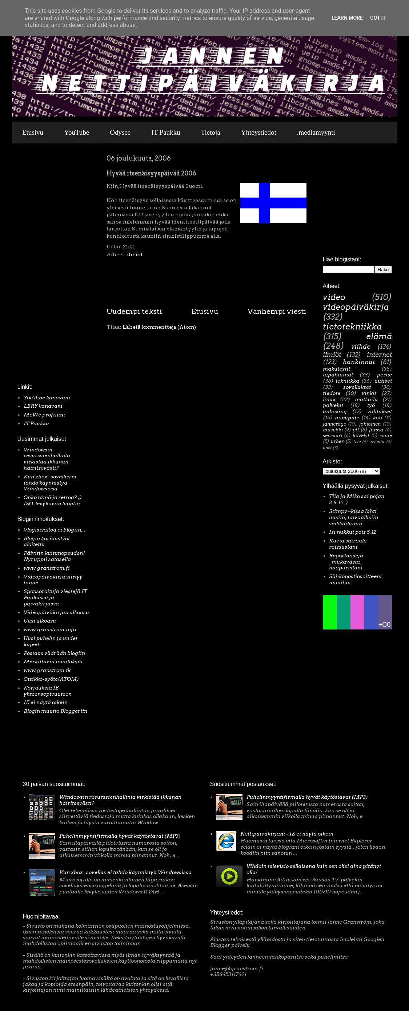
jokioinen (370, 424)
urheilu (376, 441)
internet (379, 354)
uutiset (383, 381)
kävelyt (361, 435)
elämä (379, 336)
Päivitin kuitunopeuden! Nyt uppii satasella (54, 556)
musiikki (333, 430)
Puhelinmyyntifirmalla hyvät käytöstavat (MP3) (120, 836)
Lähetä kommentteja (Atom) (159, 327)
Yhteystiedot (258, 132)
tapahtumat (338, 375)
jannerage (334, 424)
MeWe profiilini (44, 415)
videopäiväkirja (356, 307)
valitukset (379, 411)
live (357, 441)
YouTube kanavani (47, 397)
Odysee (120, 132)
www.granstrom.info (50, 629)
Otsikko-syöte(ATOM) (51, 679)
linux (329, 399)
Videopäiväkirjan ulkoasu (56, 612)
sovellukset (357, 387)
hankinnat (359, 362)
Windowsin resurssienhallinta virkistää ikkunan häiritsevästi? (47, 459)
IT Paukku (165, 132)
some (386, 435)
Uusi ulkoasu (40, 621)
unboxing (335, 411)
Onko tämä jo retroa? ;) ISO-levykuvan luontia (53, 500)
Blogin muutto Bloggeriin (55, 711)
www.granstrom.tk (47, 670)
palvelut (333, 405)
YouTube (76, 132)
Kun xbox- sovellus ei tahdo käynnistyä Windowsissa (50, 483)
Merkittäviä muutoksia (53, 661)
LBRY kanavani (43, 406)
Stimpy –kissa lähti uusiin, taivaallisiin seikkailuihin (353, 517)
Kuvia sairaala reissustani (348, 544)
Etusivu (32, 132)
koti (377, 417)
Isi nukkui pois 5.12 (352, 532)
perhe (384, 375)
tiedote (331, 393)
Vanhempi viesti (277, 311)
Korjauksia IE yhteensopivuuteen (48, 691)
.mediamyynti (316, 132)
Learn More (347, 18)
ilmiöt (135, 254)
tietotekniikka (352, 326)
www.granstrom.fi (47, 568)
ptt (356, 430)
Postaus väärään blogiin (54, 653)
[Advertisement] (39, 265)
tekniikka (347, 381)
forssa (376, 430)
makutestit (336, 369)
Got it (378, 18)
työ (371, 405)
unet (327, 447)
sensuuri (332, 435)
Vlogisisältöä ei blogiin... (54, 530)
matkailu (366, 399)
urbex (337, 441)
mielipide (347, 417)
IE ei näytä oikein (46, 702)
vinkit (369, 393)
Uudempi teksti (134, 311)
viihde (360, 346)
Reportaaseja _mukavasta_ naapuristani (346, 562)
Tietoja (210, 132)
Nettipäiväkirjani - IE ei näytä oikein (286, 834)
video (334, 297)
